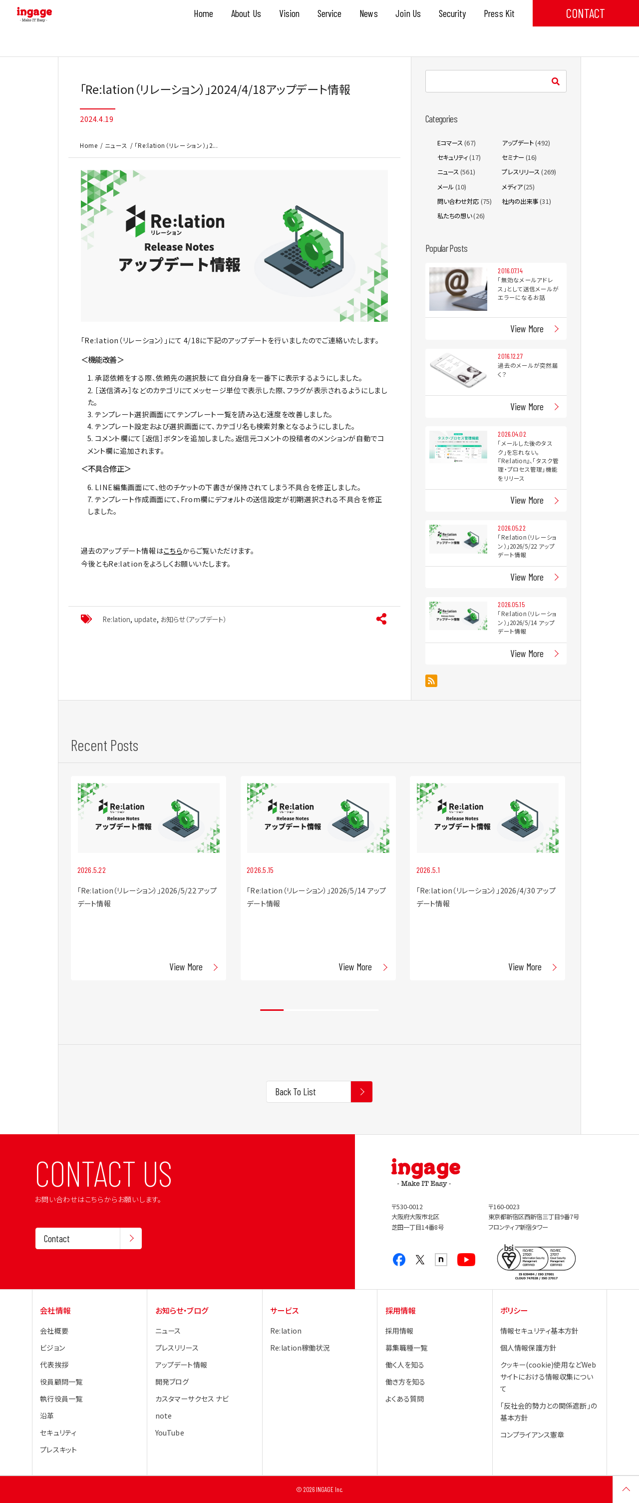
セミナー (513, 157)
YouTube (169, 1433)
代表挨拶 (54, 1365)
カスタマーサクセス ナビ (192, 1399)
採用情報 (399, 1331)
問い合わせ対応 (458, 201)
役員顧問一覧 (61, 1382)
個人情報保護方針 (528, 1348)
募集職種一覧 (406, 1348)
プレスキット (58, 1450)
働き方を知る (405, 1382)
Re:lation (116, 619)
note (163, 1416)
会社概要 (54, 1331)
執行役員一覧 (61, 1399)
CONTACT (585, 12)
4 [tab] (343, 1010)
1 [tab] (272, 1010)
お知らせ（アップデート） (194, 619)
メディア (512, 186)
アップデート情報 (181, 1365)
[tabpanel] (148, 878)
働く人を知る (405, 1365)
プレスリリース (521, 171)
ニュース (116, 145)
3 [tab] (319, 1010)
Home (89, 145)
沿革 (47, 1416)
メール (445, 186)
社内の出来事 (520, 201)
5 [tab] (366, 1010)
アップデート (518, 142)
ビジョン (52, 1348)
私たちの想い (454, 215)
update (145, 619)
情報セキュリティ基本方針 (539, 1331)
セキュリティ (452, 157)
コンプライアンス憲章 (532, 1435)
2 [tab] (296, 1010)
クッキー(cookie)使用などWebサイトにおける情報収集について (548, 1377)
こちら (172, 551)
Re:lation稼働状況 (300, 1348)
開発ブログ (172, 1382)
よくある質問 (404, 1399)
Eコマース (450, 142)
